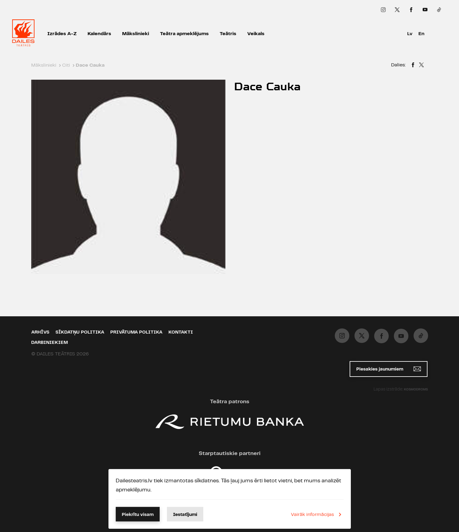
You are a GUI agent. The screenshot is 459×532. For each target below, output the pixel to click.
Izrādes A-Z (62, 34)
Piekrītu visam (138, 515)
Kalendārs (99, 34)
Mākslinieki (135, 34)
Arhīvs (40, 332)
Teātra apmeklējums (184, 34)
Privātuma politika (136, 332)
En (421, 34)
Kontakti (180, 332)
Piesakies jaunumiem (388, 369)
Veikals (255, 34)
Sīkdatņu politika (79, 332)
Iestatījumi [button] (185, 515)
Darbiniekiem (49, 343)
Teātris (228, 34)
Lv (409, 34)
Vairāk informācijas (317, 514)
